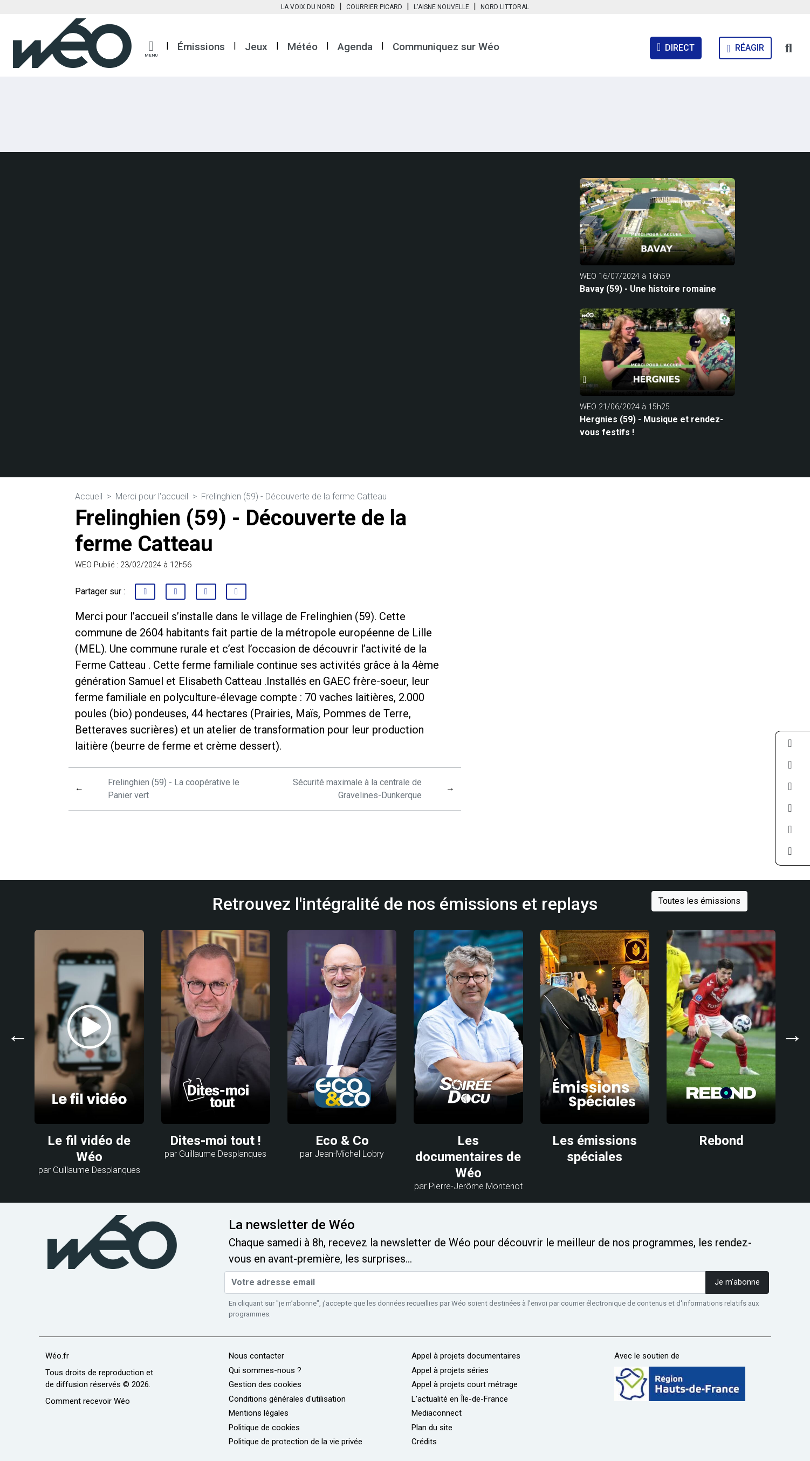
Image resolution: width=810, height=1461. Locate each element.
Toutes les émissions (699, 901)
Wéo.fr (57, 1356)
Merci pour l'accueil (151, 496)
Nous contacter (256, 1356)
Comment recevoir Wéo (87, 1401)
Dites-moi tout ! (215, 1140)
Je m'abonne (737, 1282)
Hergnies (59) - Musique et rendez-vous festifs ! (651, 425)
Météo (302, 46)
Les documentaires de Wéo (468, 1157)
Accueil (88, 496)
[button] (151, 49)
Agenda (355, 46)
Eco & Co (342, 1140)
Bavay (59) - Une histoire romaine (648, 289)
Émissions (201, 46)
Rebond (721, 1140)
